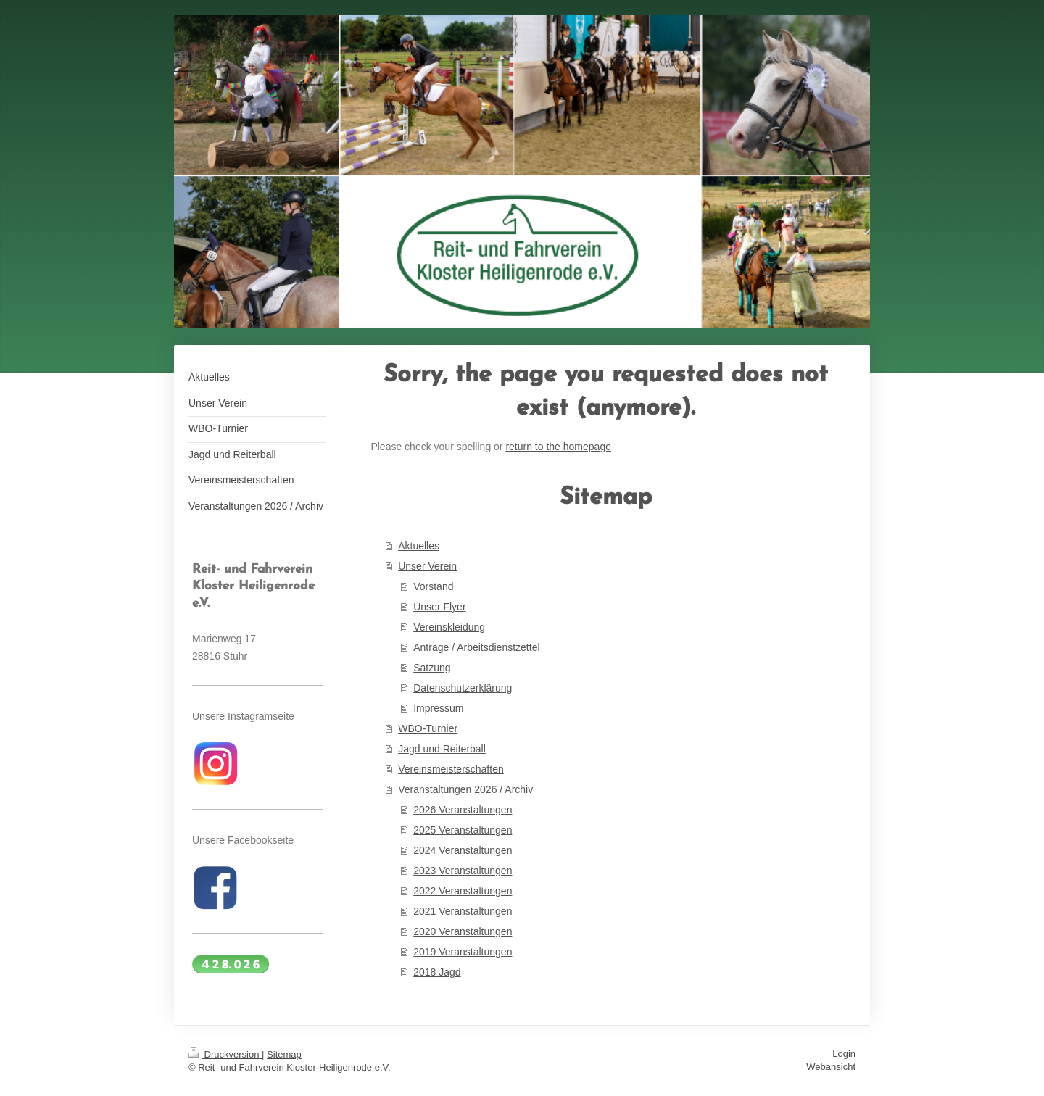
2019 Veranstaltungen (462, 952)
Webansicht (831, 1066)
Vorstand (433, 586)
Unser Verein (427, 566)
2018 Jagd (436, 972)
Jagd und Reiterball (442, 749)
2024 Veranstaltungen (462, 850)
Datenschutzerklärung (462, 688)
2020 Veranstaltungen (462, 931)
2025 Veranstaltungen (462, 830)
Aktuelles (418, 546)
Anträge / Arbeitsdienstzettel (476, 647)
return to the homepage (558, 446)
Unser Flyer (439, 607)
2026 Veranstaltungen (462, 809)
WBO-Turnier (427, 728)
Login (844, 1053)
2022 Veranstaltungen (462, 891)
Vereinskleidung (449, 627)
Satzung (431, 667)
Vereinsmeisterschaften (451, 769)
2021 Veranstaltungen (462, 911)
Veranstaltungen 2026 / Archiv (465, 789)
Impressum (438, 708)
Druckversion (225, 1054)
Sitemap (284, 1054)
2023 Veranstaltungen (462, 870)
